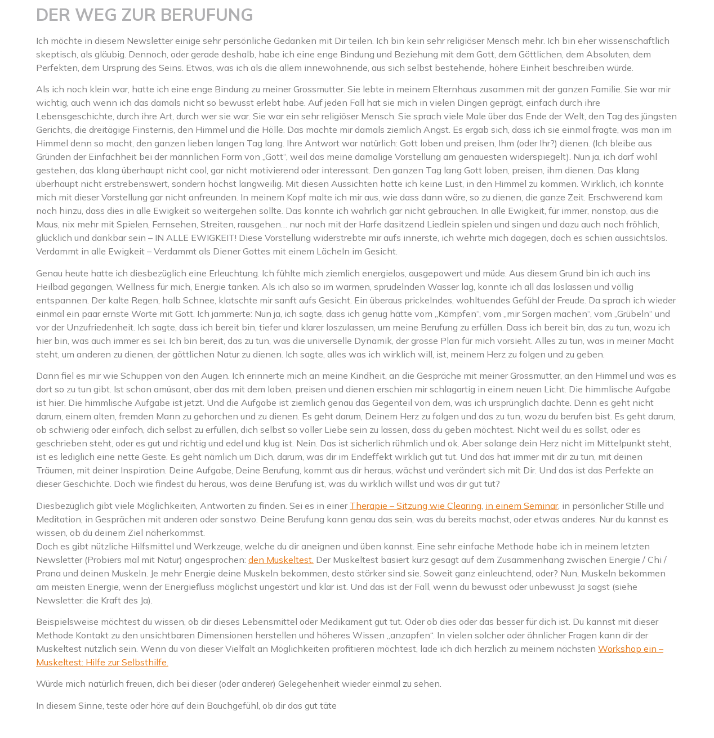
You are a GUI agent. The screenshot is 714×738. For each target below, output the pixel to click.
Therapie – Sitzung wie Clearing (415, 505)
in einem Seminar (521, 505)
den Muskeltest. (281, 559)
